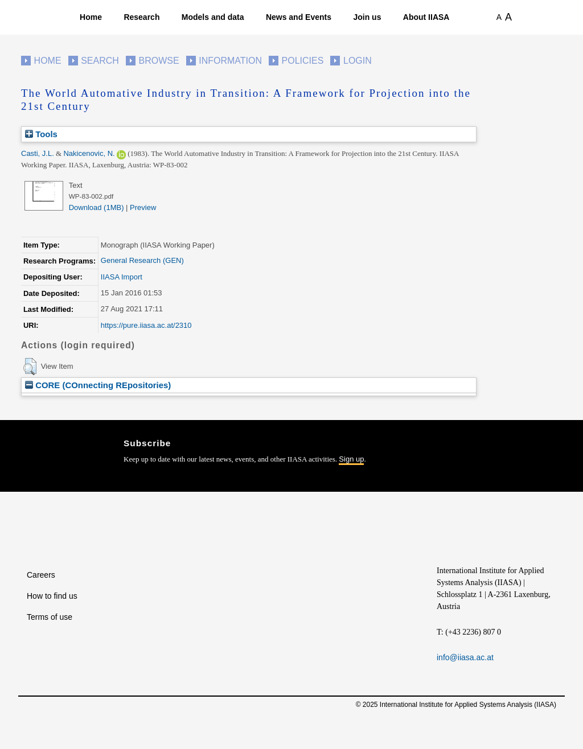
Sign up (351, 459)
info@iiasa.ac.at (465, 657)
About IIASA (426, 17)
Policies (303, 60)
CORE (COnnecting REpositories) (98, 385)
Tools (41, 134)
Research (141, 17)
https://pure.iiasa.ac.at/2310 (146, 325)
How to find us (52, 595)
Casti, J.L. (37, 153)
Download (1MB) (96, 207)
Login (357, 60)
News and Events (298, 17)
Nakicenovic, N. (88, 153)
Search (100, 60)
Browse (158, 60)
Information (230, 60)
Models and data (213, 17)
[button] (29, 366)
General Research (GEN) (142, 260)
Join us (367, 17)
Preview (143, 207)
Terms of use (49, 617)
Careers (41, 574)
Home (91, 17)
